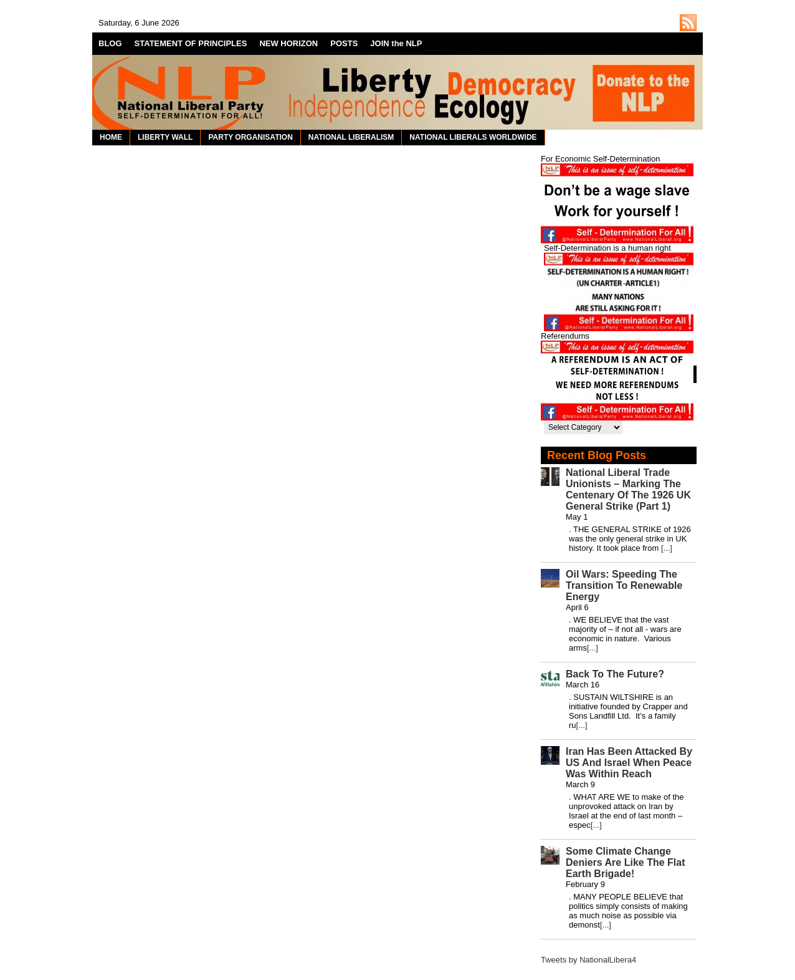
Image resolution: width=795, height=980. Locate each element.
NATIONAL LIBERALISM (351, 137)
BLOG (110, 43)
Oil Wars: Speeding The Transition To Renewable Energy (624, 585)
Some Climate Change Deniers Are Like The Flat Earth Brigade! (625, 862)
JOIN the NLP (396, 43)
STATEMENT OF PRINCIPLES (191, 43)
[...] (666, 548)
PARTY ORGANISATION (250, 137)
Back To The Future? (615, 674)
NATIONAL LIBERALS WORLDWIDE (472, 137)
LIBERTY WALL (165, 137)
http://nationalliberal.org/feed (688, 22)
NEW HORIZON (288, 43)
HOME (111, 137)
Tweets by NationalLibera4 (588, 959)
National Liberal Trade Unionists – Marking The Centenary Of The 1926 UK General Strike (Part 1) (628, 489)
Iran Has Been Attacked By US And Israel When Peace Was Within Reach (629, 762)
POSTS (344, 43)
